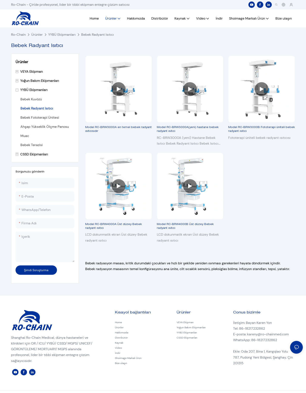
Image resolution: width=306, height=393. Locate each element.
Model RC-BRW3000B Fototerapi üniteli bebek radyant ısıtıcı (261, 129)
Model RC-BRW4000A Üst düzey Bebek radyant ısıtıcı (113, 226)
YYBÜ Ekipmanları (62, 34)
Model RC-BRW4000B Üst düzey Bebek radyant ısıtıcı (185, 226)
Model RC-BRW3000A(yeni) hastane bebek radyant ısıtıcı (187, 129)
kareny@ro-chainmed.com (268, 334)
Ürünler (37, 34)
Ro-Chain (18, 34)
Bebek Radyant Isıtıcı (97, 34)
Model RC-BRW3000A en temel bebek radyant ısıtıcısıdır (118, 129)
